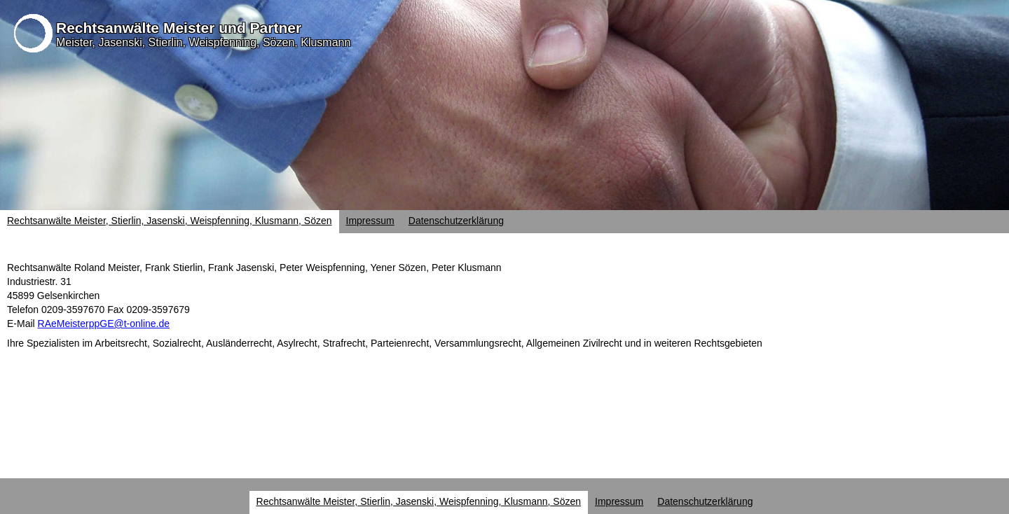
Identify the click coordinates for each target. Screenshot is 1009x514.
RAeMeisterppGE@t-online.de (104, 323)
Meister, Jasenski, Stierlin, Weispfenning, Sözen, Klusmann (203, 42)
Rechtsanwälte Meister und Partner (178, 28)
